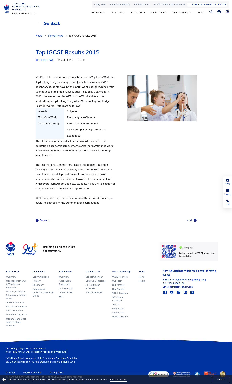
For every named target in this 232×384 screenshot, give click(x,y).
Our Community (182, 12)
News (201, 12)
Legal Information (32, 372)
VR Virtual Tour (141, 4)
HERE (14, 351)
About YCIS (98, 12)
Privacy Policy (57, 372)
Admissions (138, 12)
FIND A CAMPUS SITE (22, 13)
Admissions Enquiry (119, 4)
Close (220, 379)
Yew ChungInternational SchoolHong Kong (26, 6)
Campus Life (158, 12)
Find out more (118, 379)
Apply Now (99, 4)
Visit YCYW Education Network (169, 4)
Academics (118, 12)
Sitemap (10, 372)
